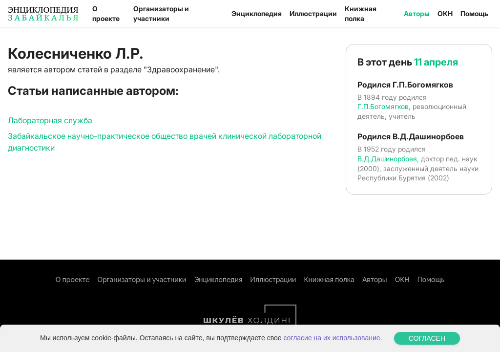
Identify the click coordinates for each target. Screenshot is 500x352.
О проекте (106, 13)
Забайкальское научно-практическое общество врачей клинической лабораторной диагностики (164, 142)
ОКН (445, 13)
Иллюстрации (313, 13)
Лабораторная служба (50, 120)
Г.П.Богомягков (383, 106)
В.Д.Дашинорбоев (387, 158)
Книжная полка (360, 13)
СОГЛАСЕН (427, 340)
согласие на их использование (331, 340)
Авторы (417, 13)
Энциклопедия (256, 13)
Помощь (474, 13)
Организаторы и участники (161, 13)
